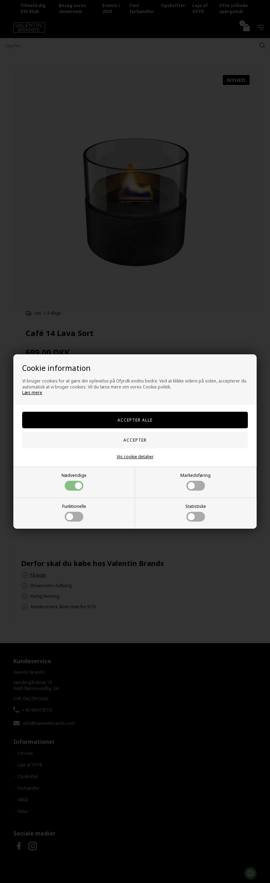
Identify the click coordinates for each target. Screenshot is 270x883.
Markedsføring (195, 481)
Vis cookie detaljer (135, 457)
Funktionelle (74, 512)
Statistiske (195, 512)
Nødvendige (74, 481)
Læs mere (32, 393)
